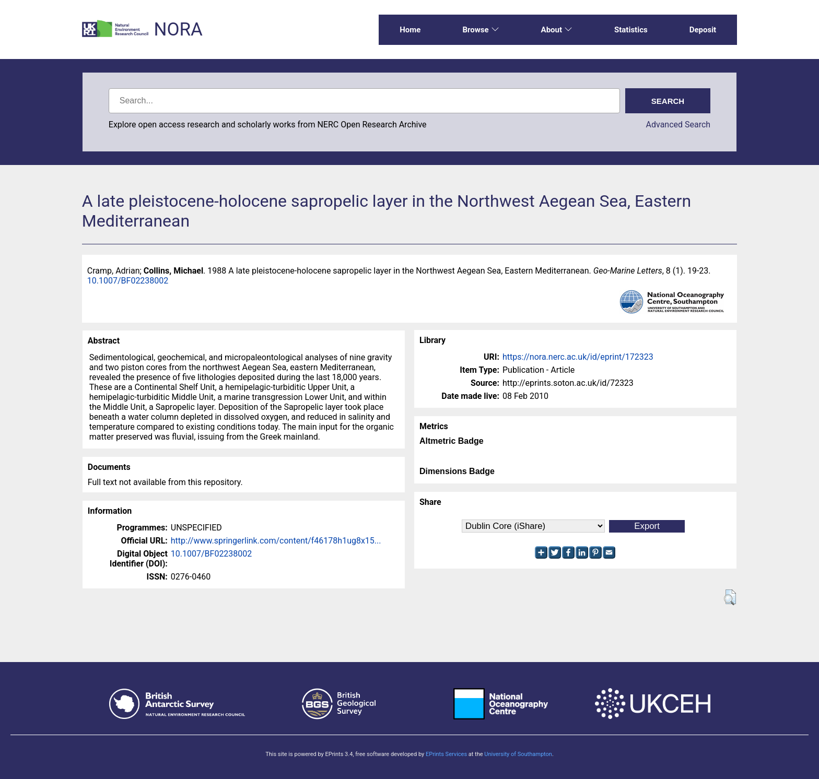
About (556, 29)
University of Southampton (518, 754)
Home (410, 29)
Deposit (703, 29)
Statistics (631, 29)
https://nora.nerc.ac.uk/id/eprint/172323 (577, 357)
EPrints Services (446, 754)
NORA (178, 29)
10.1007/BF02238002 (128, 281)
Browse (480, 29)
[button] (730, 597)
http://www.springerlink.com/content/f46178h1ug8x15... (276, 541)
